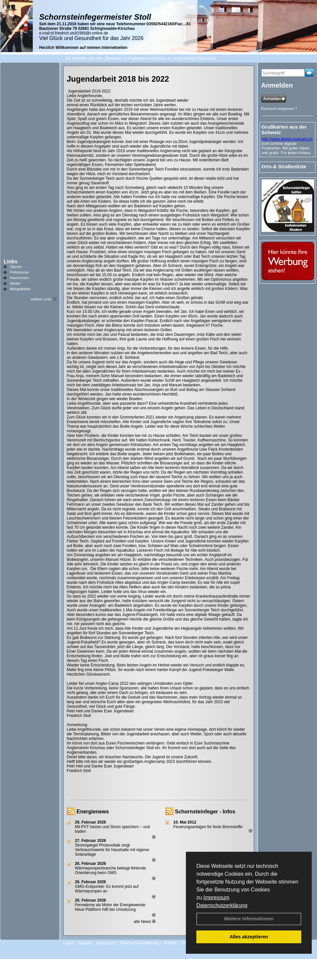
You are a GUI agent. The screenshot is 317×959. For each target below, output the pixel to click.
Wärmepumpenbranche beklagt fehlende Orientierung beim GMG (110, 870)
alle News (144, 921)
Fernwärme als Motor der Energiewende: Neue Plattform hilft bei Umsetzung (110, 907)
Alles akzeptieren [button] (248, 936)
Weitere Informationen (249, 918)
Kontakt (84, 943)
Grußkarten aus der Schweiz (284, 129)
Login (68, 943)
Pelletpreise (19, 272)
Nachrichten (20, 278)
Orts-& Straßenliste (284, 166)
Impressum (216, 897)
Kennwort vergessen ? (279, 109)
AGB (185, 943)
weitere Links (43, 299)
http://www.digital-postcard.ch (287, 139)
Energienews (93, 811)
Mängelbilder (20, 289)
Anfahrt (170, 943)
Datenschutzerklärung (222, 905)
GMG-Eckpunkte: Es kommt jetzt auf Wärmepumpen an (107, 888)
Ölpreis (16, 267)
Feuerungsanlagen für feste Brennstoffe (208, 827)
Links (11, 261)
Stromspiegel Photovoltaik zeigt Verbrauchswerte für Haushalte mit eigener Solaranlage (112, 850)
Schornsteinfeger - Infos (205, 811)
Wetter (15, 283)
